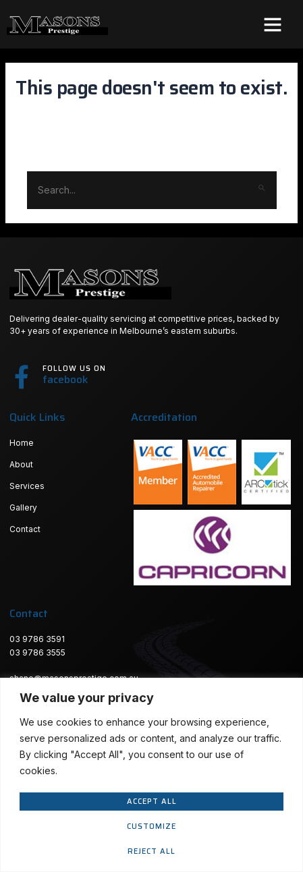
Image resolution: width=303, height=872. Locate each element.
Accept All (152, 801)
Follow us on (74, 368)
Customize (151, 826)
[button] (272, 24)
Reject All (151, 851)
